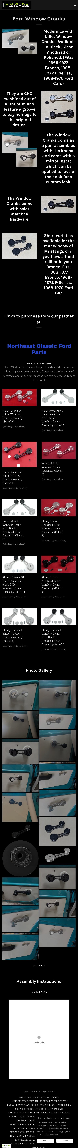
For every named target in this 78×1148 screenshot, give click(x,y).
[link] (16, 5)
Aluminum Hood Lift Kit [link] (24, 1053)
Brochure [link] (25, 1049)
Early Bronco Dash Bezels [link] (25, 1077)
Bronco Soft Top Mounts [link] (28, 1061)
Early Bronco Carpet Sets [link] (24, 1065)
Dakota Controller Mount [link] (53, 1069)
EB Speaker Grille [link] (26, 1092)
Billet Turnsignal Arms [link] (54, 1088)
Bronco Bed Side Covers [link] (54, 1053)
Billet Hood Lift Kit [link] (22, 1084)
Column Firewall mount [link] (55, 1065)
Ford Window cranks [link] (24, 1080)
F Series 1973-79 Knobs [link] (55, 1077)
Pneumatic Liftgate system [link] (52, 1084)
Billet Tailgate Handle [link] (54, 1096)
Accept (64, 1140)
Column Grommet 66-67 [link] (22, 1069)
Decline (46, 1140)
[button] (75, 5)
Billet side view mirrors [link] (24, 1088)
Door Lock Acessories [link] (27, 1073)
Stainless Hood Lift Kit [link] (24, 1096)
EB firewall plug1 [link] (53, 1073)
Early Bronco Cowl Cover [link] (22, 1057)
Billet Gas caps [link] (54, 1061)
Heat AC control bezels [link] (52, 1080)
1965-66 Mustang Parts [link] (45, 1049)
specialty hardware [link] (50, 1092)
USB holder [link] (39, 1100)
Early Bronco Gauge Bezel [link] (55, 1057)
